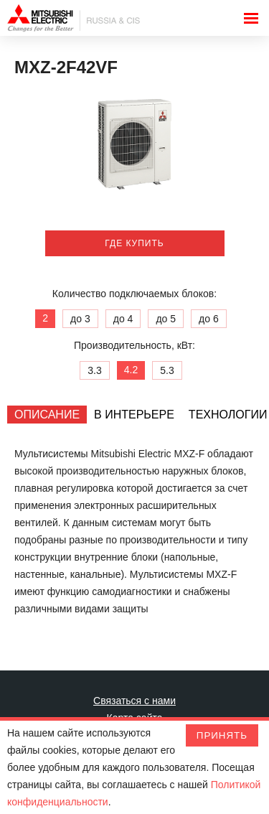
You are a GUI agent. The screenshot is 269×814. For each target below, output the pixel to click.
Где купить (134, 243)
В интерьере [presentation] (134, 414)
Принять (222, 735)
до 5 (166, 318)
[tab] (47, 415)
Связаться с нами (134, 700)
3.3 (94, 370)
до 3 (80, 318)
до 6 (209, 318)
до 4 (123, 318)
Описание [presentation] (47, 414)
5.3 (167, 370)
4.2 (131, 369)
